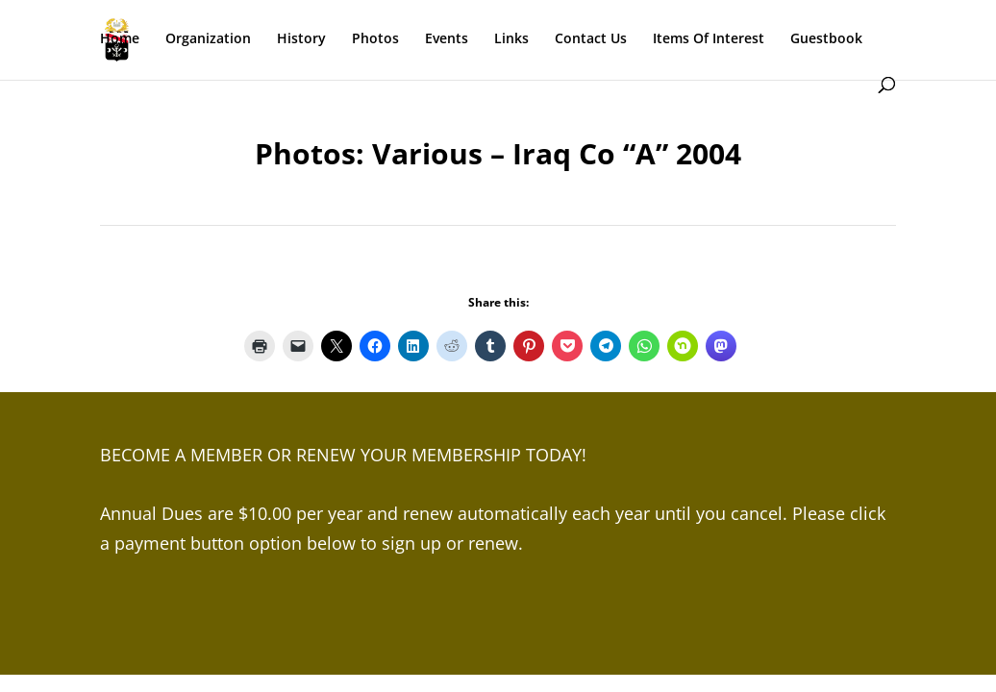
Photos (375, 39)
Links (511, 39)
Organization (208, 39)
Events (446, 39)
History (301, 39)
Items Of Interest (708, 39)
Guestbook (826, 39)
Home (119, 39)
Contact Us (591, 39)
